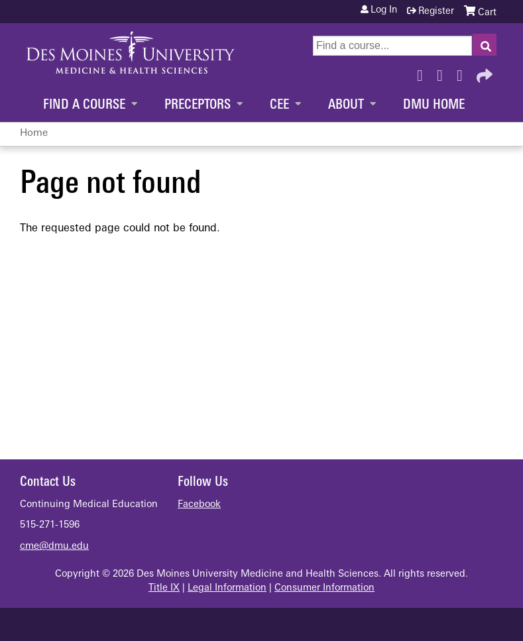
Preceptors (197, 105)
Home (34, 134)
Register (436, 12)
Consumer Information (324, 588)
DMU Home (434, 105)
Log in (384, 10)
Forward (483, 72)
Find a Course (84, 105)
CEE (279, 105)
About (346, 105)
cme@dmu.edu (54, 547)
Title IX (164, 588)
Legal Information (227, 588)
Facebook (423, 72)
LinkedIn (463, 72)
